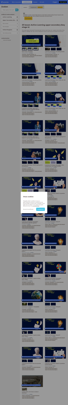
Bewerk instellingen (28, 209)
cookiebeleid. (35, 206)
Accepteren (40, 209)
